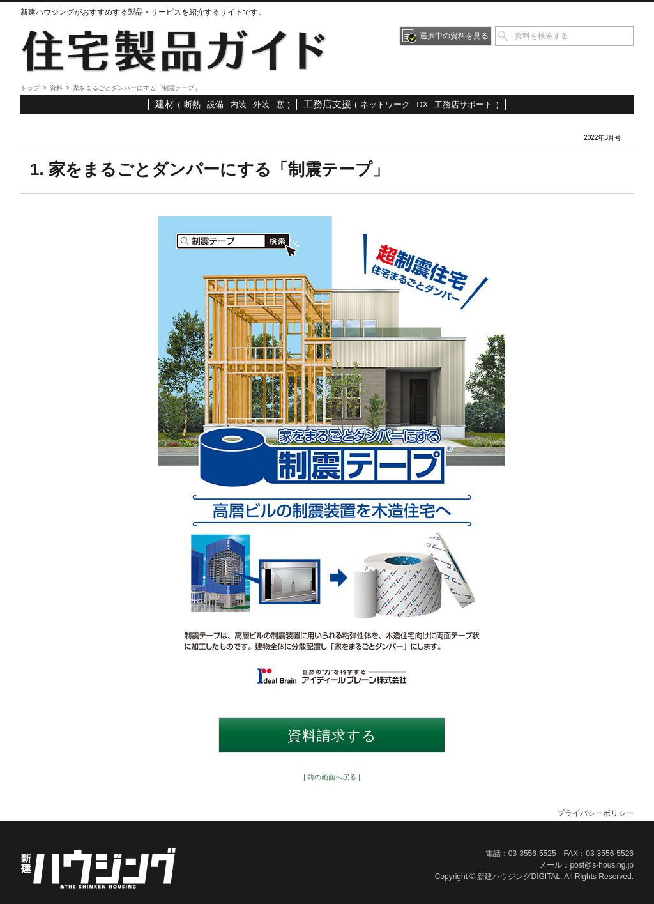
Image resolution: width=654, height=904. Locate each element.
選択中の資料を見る (454, 35)
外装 (261, 104)
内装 (238, 104)
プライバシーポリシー (595, 813)
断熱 (192, 104)
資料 (56, 87)
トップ (30, 87)
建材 (164, 103)
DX (422, 104)
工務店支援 (327, 103)
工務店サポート (463, 104)
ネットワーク (385, 104)
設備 (215, 104)
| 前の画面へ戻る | (331, 777)
